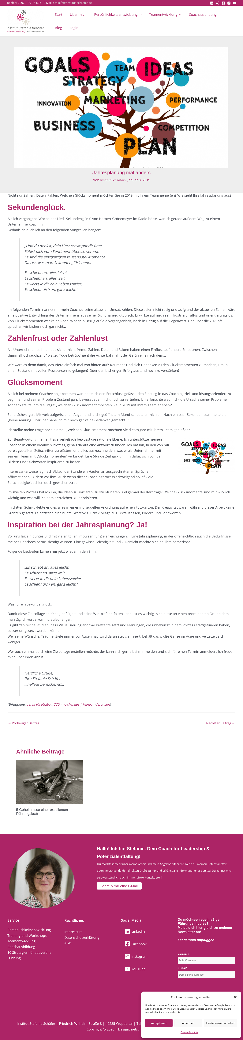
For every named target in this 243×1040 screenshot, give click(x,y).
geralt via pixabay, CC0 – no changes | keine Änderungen (72, 704)
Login (58, 27)
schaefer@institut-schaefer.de (72, 3)
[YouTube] (234, 3)
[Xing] (217, 3)
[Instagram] (229, 3)
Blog (227, 14)
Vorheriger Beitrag (25, 723)
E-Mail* (182, 968)
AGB (67, 943)
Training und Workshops (27, 935)
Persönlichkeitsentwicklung (116, 14)
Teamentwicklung (163, 14)
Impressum (73, 931)
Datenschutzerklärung (81, 937)
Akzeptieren (158, 1023)
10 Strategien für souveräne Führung (29, 955)
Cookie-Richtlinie (189, 1032)
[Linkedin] (212, 3)
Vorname (183, 954)
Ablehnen (188, 1023)
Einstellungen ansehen (220, 1023)
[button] (235, 997)
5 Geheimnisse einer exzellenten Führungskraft (43, 812)
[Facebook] (223, 3)
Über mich (77, 14)
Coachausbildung (201, 14)
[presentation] (206, 987)
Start (58, 14)
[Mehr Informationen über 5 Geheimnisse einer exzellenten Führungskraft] (49, 782)
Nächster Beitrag (219, 723)
